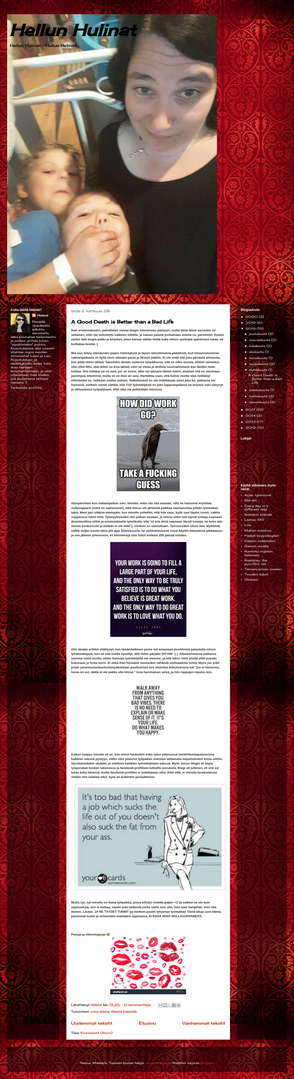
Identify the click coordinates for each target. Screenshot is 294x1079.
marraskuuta (260, 340)
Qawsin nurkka (256, 546)
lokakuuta (257, 346)
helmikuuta (259, 396)
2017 (251, 410)
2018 (251, 328)
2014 (251, 415)
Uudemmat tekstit (91, 1023)
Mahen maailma (257, 530)
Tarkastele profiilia (26, 387)
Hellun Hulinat (72, 30)
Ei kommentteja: (138, 1005)
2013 (251, 422)
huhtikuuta (258, 370)
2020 (252, 317)
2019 (251, 322)
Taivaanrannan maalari (263, 569)
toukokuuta (259, 364)
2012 (251, 428)
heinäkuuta (259, 358)
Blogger (207, 1063)
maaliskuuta (259, 390)
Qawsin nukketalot (259, 541)
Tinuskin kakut (256, 574)
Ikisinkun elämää (258, 514)
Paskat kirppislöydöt (261, 535)
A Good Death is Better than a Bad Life (122, 322)
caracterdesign (157, 1063)
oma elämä (100, 1011)
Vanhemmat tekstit (203, 1023)
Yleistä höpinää (124, 1011)
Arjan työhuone (257, 495)
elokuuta (257, 352)
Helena (42, 315)
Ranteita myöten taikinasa (258, 553)
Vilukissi (251, 579)
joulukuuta (258, 334)
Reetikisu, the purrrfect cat (255, 562)
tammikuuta (259, 402)
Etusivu (147, 1023)
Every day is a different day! (256, 507)
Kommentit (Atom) (96, 1033)
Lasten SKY (254, 520)
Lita (247, 525)
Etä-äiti (250, 500)
